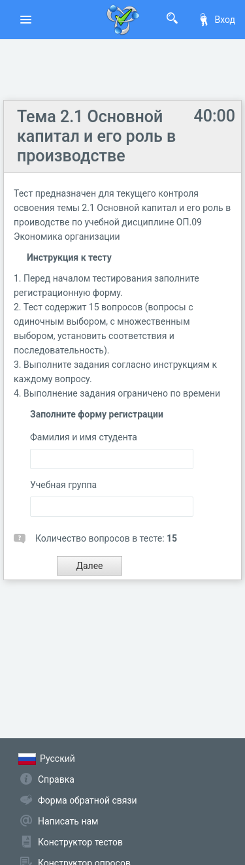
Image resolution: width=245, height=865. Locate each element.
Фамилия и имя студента (83, 437)
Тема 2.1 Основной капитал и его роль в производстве (96, 136)
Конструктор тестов (80, 842)
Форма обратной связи (87, 800)
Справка (56, 779)
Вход (216, 19)
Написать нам (68, 821)
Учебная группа (63, 485)
